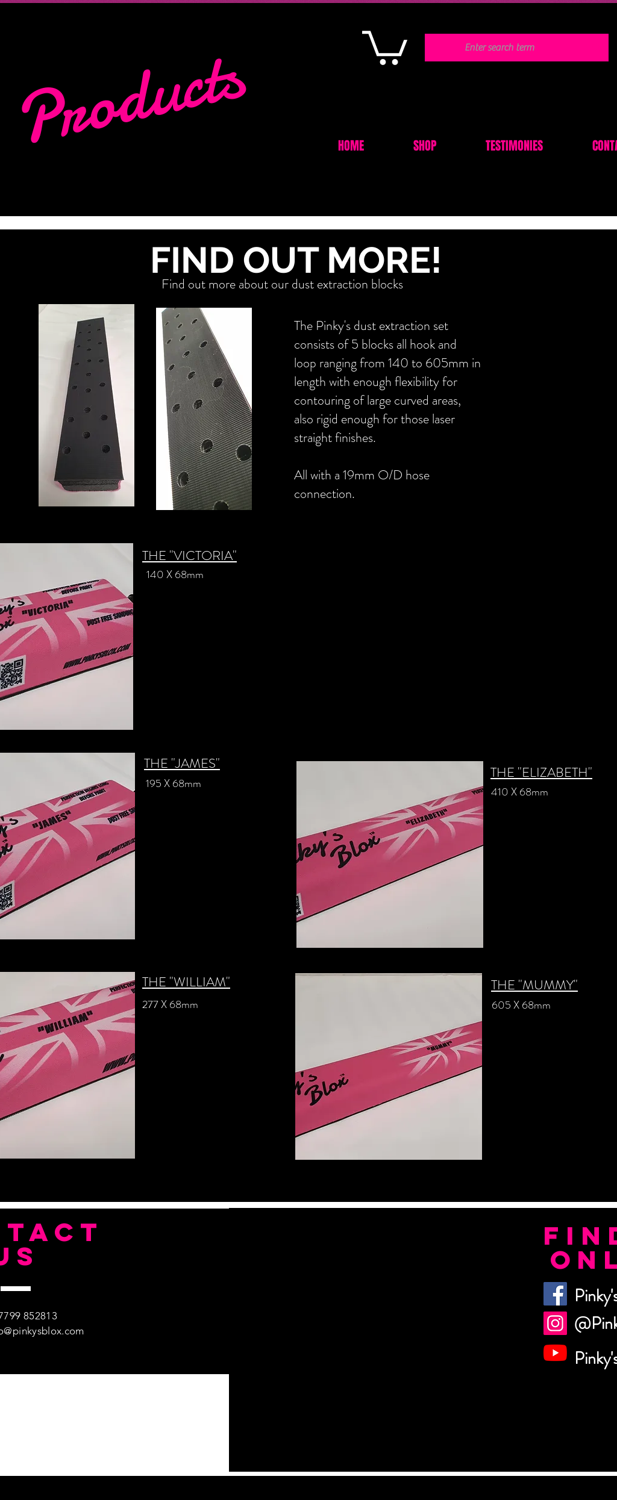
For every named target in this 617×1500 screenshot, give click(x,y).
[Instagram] (555, 1323)
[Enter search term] (499, 47)
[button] (384, 46)
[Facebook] (555, 1293)
